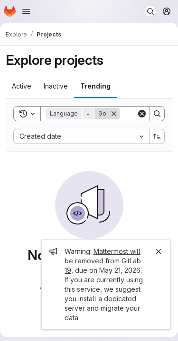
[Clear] (142, 113)
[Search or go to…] (150, 11)
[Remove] (114, 113)
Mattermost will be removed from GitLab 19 (103, 260)
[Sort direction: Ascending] (157, 136)
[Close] (158, 251)
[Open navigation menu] (26, 11)
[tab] (21, 86)
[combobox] (81, 136)
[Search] (157, 113)
